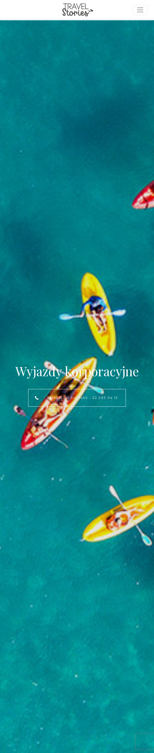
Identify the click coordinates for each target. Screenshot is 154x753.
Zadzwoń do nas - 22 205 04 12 (82, 398)
